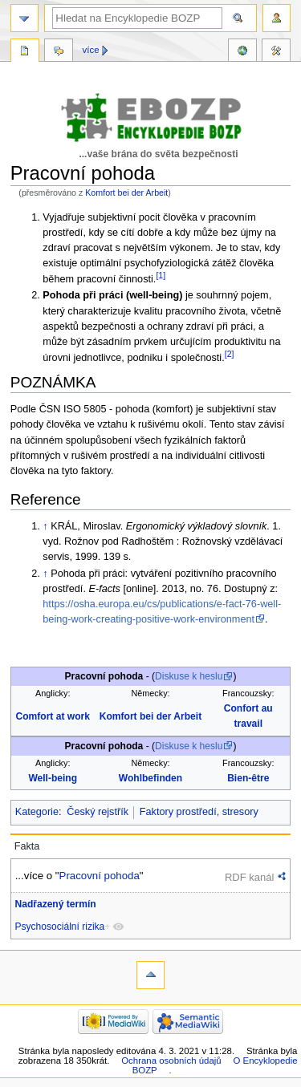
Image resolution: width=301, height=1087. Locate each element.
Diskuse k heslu (188, 676)
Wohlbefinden (150, 778)
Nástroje (276, 52)
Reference (242, 52)
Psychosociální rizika (60, 926)
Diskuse (58, 52)
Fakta (27, 846)
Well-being (52, 778)
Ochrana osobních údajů (171, 1060)
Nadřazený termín (55, 904)
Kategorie (37, 811)
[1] (160, 275)
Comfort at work (53, 716)
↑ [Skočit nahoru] (45, 526)
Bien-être (248, 778)
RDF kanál (249, 877)
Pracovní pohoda (99, 876)
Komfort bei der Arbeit (126, 192)
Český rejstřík (97, 811)
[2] (229, 354)
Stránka (25, 52)
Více (91, 50)
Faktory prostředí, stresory (199, 811)
